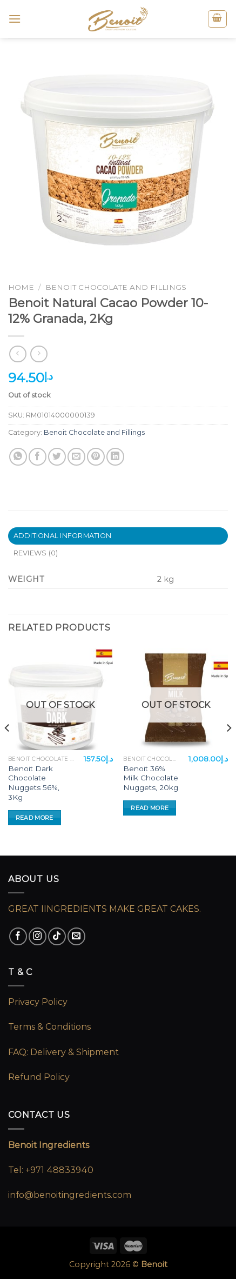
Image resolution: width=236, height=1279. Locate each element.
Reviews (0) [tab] (36, 553)
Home (21, 287)
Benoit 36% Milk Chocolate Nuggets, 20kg (150, 778)
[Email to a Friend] (76, 457)
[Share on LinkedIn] (115, 457)
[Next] (228, 749)
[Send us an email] (76, 936)
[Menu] (14, 18)
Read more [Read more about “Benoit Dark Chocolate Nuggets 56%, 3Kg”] (34, 817)
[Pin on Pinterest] (96, 457)
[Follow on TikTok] (57, 936)
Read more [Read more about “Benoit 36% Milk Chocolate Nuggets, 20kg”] (149, 808)
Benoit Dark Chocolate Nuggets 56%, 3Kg (33, 782)
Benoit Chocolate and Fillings (115, 287)
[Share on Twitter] (57, 457)
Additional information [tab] (63, 536)
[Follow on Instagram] (37, 936)
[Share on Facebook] (37, 457)
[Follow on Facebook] (18, 936)
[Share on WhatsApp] (18, 457)
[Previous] (7, 749)
